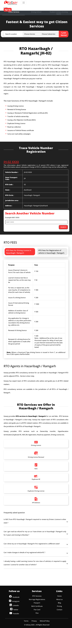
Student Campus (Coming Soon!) (59, 13)
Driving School (36, 12)
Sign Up (7, 10)
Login (6, 8)
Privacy (34, 621)
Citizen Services (13, 12)
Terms (26, 621)
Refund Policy (45, 621)
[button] (19, 34)
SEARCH (63, 227)
